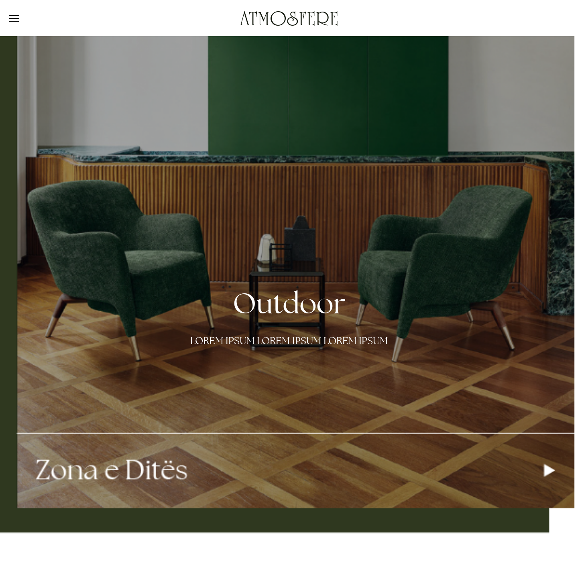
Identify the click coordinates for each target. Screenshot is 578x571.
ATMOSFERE (289, 21)
